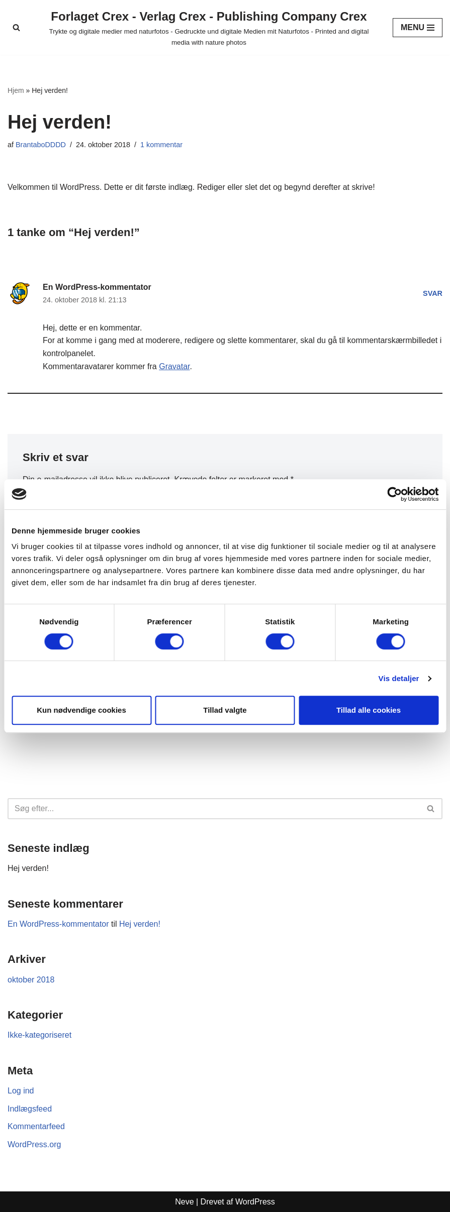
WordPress (255, 1201)
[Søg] (16, 27)
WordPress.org (34, 1144)
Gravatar (174, 366)
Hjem (16, 90)
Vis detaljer (399, 678)
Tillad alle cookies (368, 710)
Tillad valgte (224, 710)
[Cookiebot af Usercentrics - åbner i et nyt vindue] (394, 494)
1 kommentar (161, 145)
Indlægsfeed (30, 1109)
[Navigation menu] (417, 27)
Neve (184, 1201)
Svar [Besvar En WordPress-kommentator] (432, 293)
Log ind (21, 1090)
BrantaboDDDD (41, 145)
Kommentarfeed (36, 1126)
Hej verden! (28, 868)
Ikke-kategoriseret (39, 1035)
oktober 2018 (31, 979)
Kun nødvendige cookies (81, 710)
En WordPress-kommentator (97, 287)
